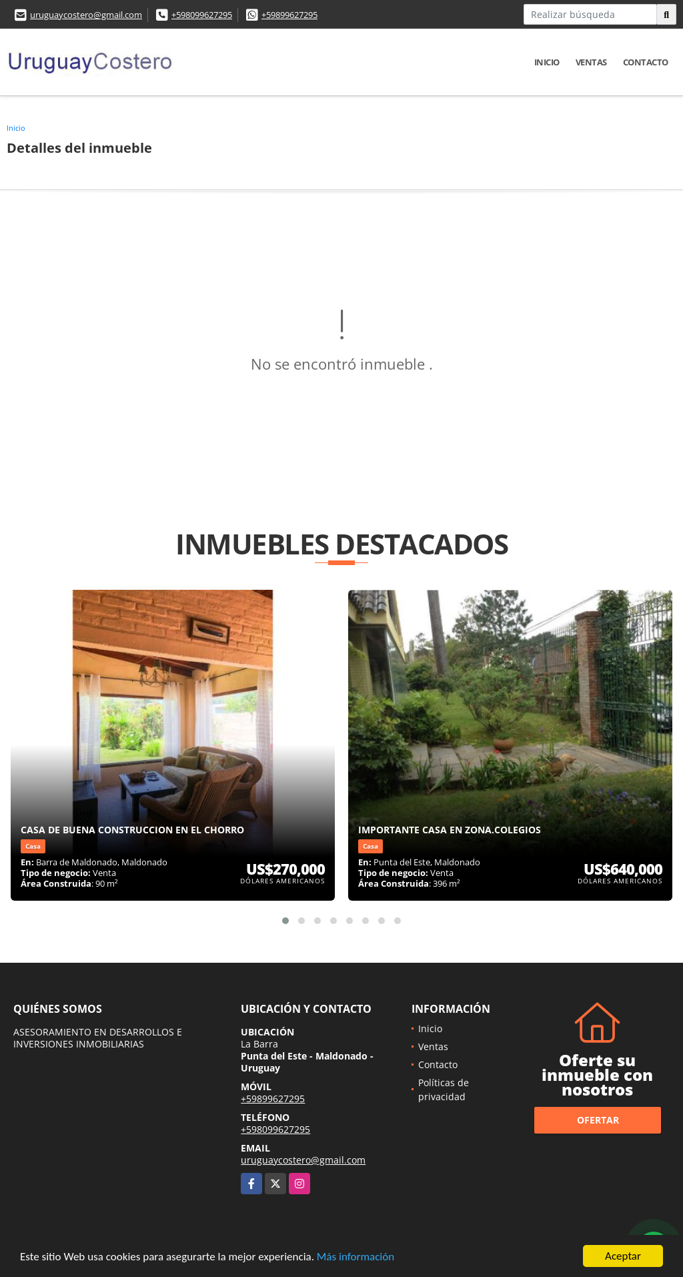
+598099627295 (201, 15)
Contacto (645, 62)
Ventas (591, 62)
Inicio (547, 62)
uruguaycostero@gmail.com (86, 15)
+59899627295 (289, 15)
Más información (355, 1258)
